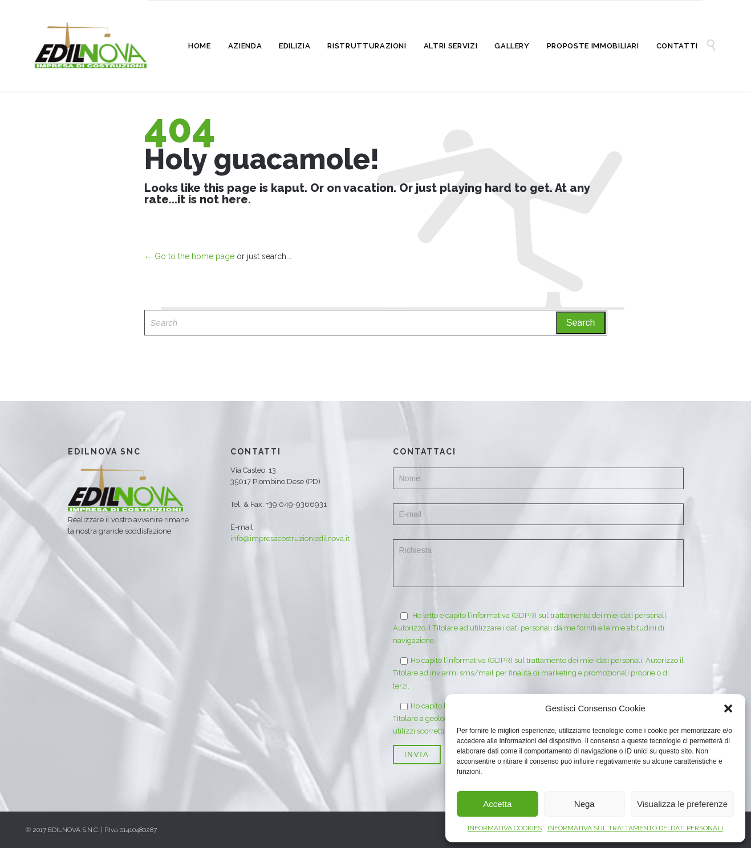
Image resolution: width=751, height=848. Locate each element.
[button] (728, 708)
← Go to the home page (189, 256)
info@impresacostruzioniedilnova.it (290, 538)
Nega (584, 804)
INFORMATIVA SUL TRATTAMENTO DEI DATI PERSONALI (635, 828)
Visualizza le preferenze (682, 804)
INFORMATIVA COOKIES (505, 828)
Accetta (497, 804)
